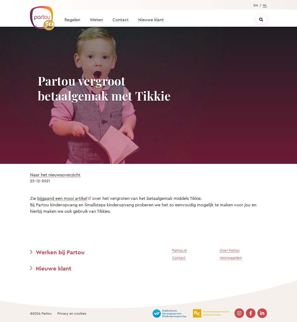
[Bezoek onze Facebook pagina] (250, 313)
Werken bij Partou (60, 252)
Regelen (72, 19)
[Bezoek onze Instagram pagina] (239, 313)
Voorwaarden (231, 257)
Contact (120, 19)
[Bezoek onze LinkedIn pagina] (262, 313)
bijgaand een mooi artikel (62, 198)
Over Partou (229, 250)
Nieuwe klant (151, 19)
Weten (96, 19)
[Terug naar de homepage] (39, 15)
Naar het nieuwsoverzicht (55, 174)
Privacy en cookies (71, 313)
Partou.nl (179, 250)
